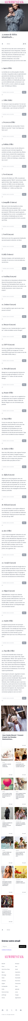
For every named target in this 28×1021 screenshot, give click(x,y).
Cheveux (4, 980)
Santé (16, 969)
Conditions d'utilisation (7, 949)
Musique (17, 963)
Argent (3, 983)
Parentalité (17, 977)
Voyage (17, 995)
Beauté (3, 963)
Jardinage (4, 995)
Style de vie (22, 946)
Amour (8, 43)
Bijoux (3, 972)
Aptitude (17, 989)
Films (16, 986)
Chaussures (18, 983)
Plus (24, 92)
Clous (3, 966)
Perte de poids (5, 992)
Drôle (3, 989)
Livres (16, 992)
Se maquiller (5, 986)
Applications (18, 997)
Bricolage (4, 975)
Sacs (16, 966)
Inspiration (17, 972)
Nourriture (17, 980)
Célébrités (17, 975)
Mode (3, 977)
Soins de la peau (6, 969)
